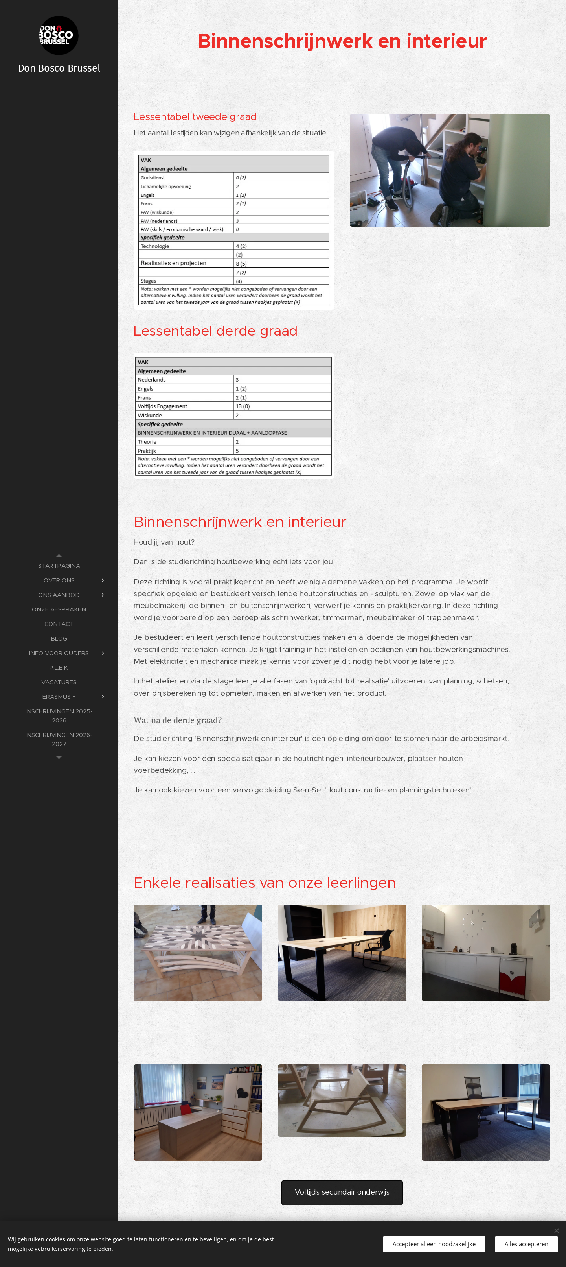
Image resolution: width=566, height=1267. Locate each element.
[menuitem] (59, 565)
